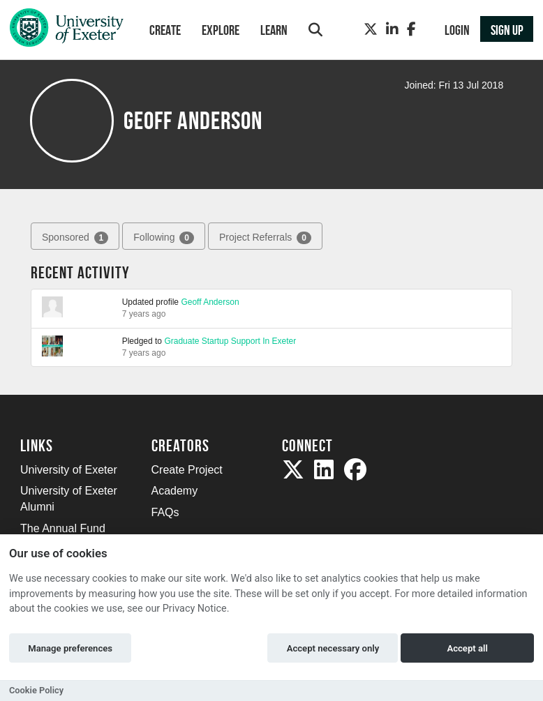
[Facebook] (411, 29)
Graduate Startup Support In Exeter (230, 341)
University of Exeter (68, 470)
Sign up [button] (507, 30)
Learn (274, 30)
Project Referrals (265, 238)
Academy (174, 491)
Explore (220, 30)
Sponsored (75, 238)
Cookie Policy (36, 690)
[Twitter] (370, 29)
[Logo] (67, 31)
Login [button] (457, 30)
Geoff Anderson (210, 302)
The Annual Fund (62, 528)
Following (163, 238)
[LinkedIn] (392, 29)
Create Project (187, 470)
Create (165, 30)
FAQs (165, 512)
